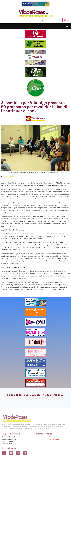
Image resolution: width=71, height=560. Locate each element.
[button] (67, 26)
